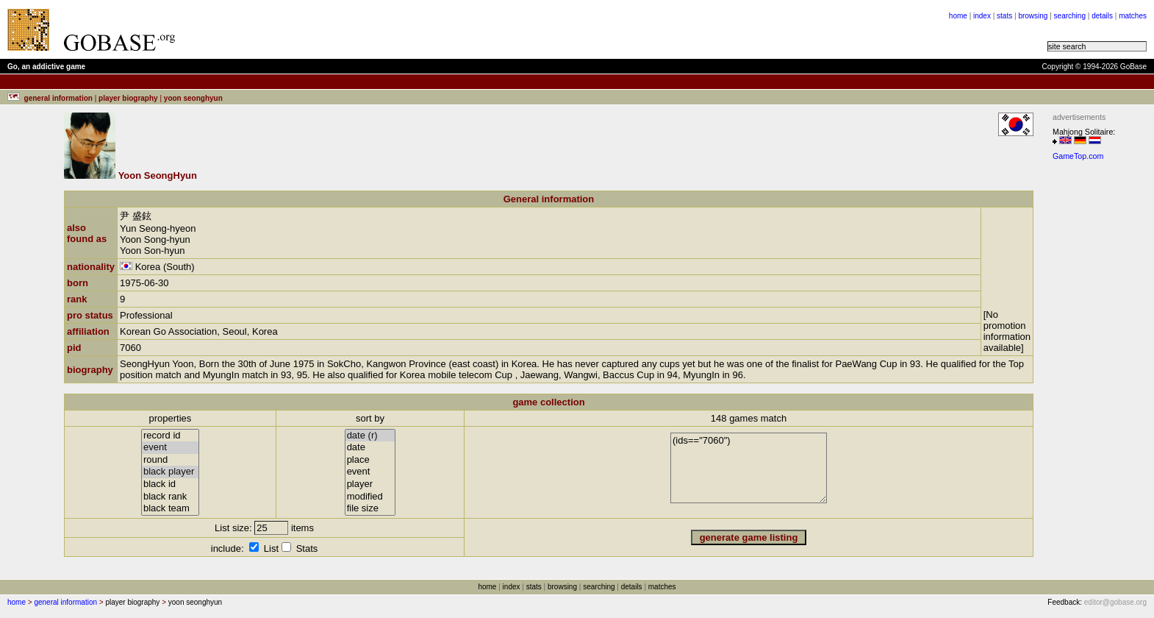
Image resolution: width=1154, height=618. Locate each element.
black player (170, 472)
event (170, 447)
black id (170, 484)
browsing (1032, 16)
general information (65, 602)
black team (170, 508)
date (370, 447)
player (370, 484)
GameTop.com (1078, 156)
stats (1004, 16)
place (370, 460)
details (1102, 16)
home (958, 16)
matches (1133, 16)
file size (370, 508)
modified (370, 497)
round (170, 460)
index (982, 16)
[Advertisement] (369, 29)
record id (170, 436)
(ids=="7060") (748, 468)
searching (1070, 16)
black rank (170, 497)
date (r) (370, 436)
